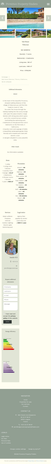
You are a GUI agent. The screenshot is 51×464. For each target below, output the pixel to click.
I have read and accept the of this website (10, 316)
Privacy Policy (31, 460)
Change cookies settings (18, 449)
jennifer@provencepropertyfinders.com (17, 268)
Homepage (5, 77)
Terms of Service (40, 460)
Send (7, 321)
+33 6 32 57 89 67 (26, 424)
